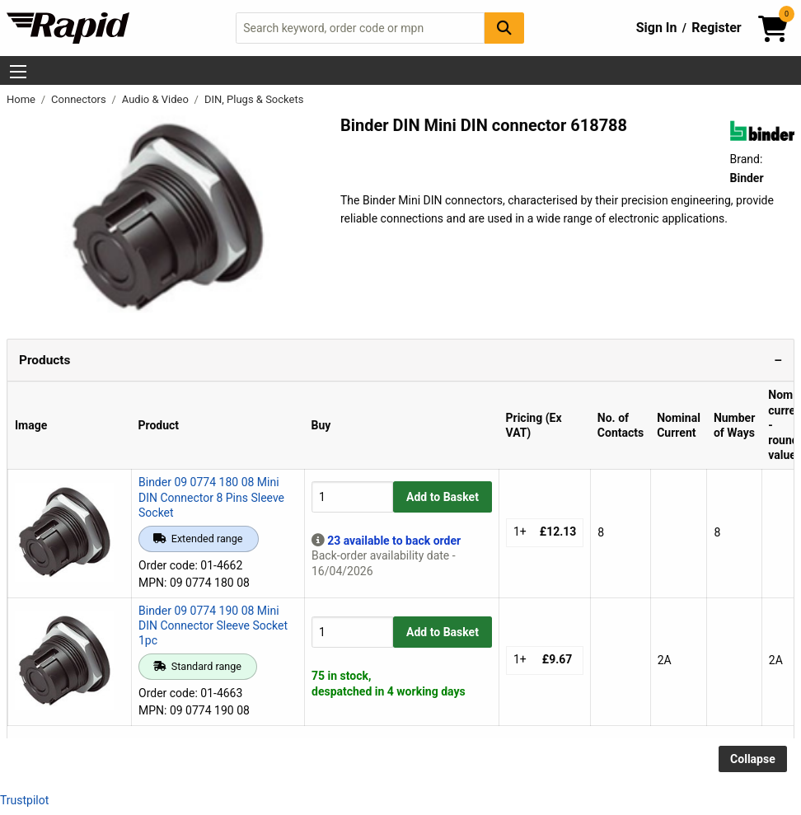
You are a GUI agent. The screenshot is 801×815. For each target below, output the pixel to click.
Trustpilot (24, 800)
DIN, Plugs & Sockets (253, 99)
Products (44, 360)
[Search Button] (504, 27)
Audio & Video (156, 99)
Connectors (80, 99)
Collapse (752, 759)
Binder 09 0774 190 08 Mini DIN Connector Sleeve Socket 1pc (213, 625)
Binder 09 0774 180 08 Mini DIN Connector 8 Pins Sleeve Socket (211, 496)
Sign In (656, 27)
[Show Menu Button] (18, 71)
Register (716, 27)
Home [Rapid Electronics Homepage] (22, 99)
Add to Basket (442, 497)
